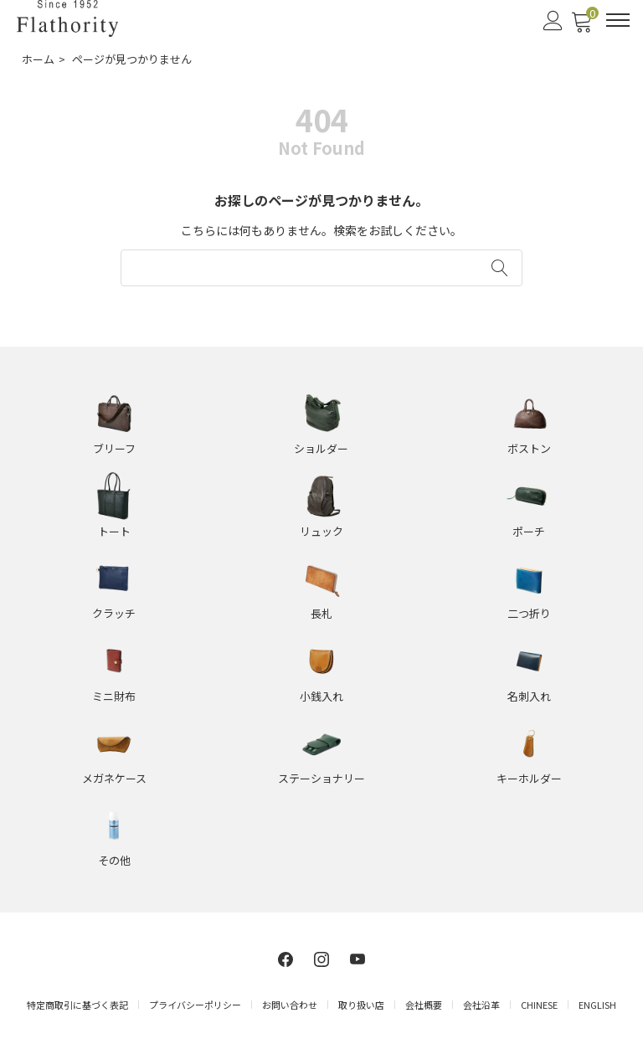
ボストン (529, 448)
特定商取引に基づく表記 (77, 1004)
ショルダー (321, 448)
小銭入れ (321, 696)
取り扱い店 (361, 1004)
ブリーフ (114, 448)
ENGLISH (597, 1004)
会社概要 (423, 1004)
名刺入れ (529, 696)
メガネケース (114, 778)
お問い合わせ (289, 1004)
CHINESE (539, 1004)
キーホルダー (529, 778)
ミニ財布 (114, 696)
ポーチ (528, 531)
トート (114, 531)
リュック (321, 531)
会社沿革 (481, 1004)
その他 (114, 860)
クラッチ (114, 613)
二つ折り (529, 613)
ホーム (38, 59)
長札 (321, 613)
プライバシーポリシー (195, 1004)
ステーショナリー (321, 778)
